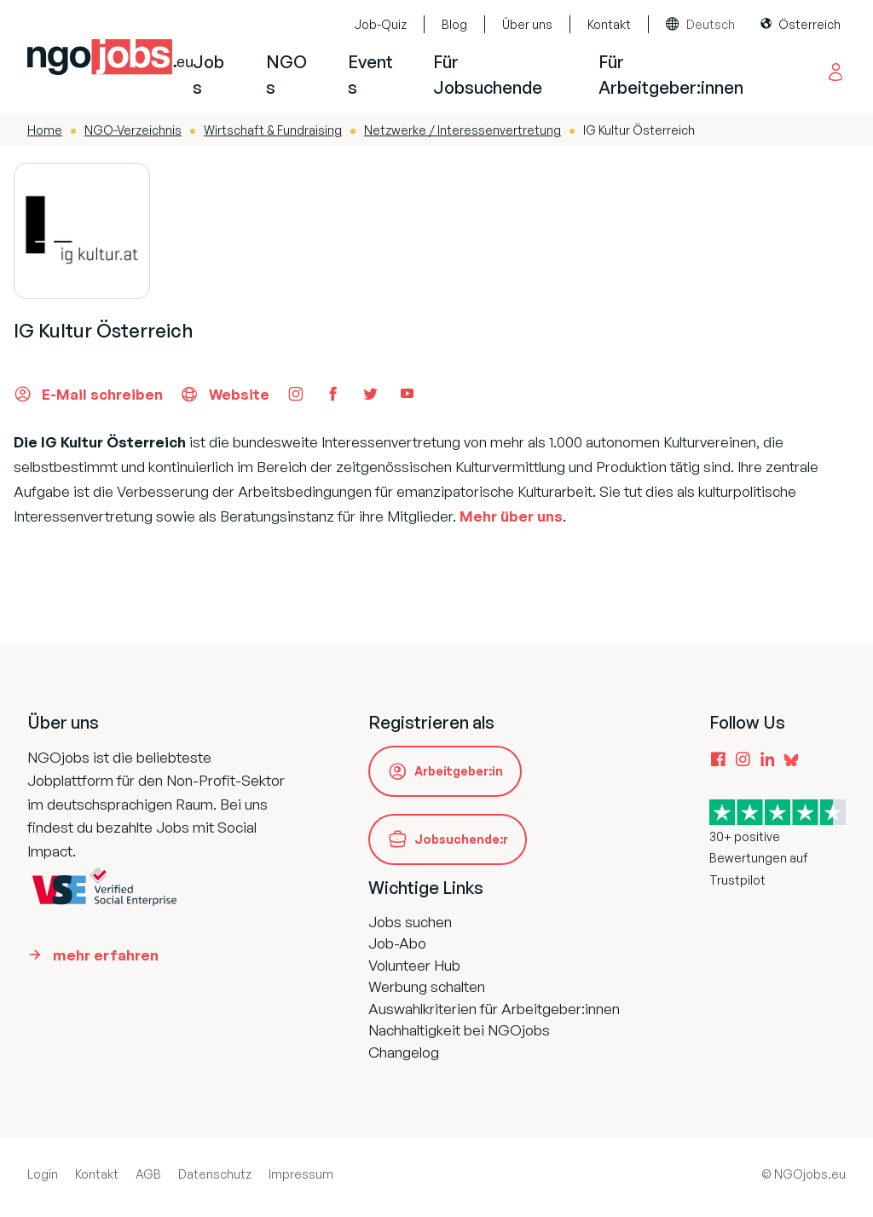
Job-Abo (397, 943)
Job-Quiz (380, 24)
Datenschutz (214, 1174)
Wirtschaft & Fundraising (273, 130)
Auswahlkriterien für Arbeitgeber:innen (494, 1009)
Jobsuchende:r (461, 839)
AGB (148, 1174)
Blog (454, 24)
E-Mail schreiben (88, 393)
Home (44, 130)
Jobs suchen (410, 922)
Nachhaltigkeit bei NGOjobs (459, 1030)
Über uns (527, 24)
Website (224, 393)
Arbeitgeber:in (458, 771)
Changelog (403, 1052)
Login (42, 1174)
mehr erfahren (106, 955)
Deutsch (710, 24)
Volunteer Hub (414, 965)
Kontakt (609, 24)
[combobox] (704, 25)
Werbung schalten (426, 986)
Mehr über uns (511, 516)
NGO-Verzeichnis (133, 130)
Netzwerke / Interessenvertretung (462, 130)
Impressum (301, 1174)
